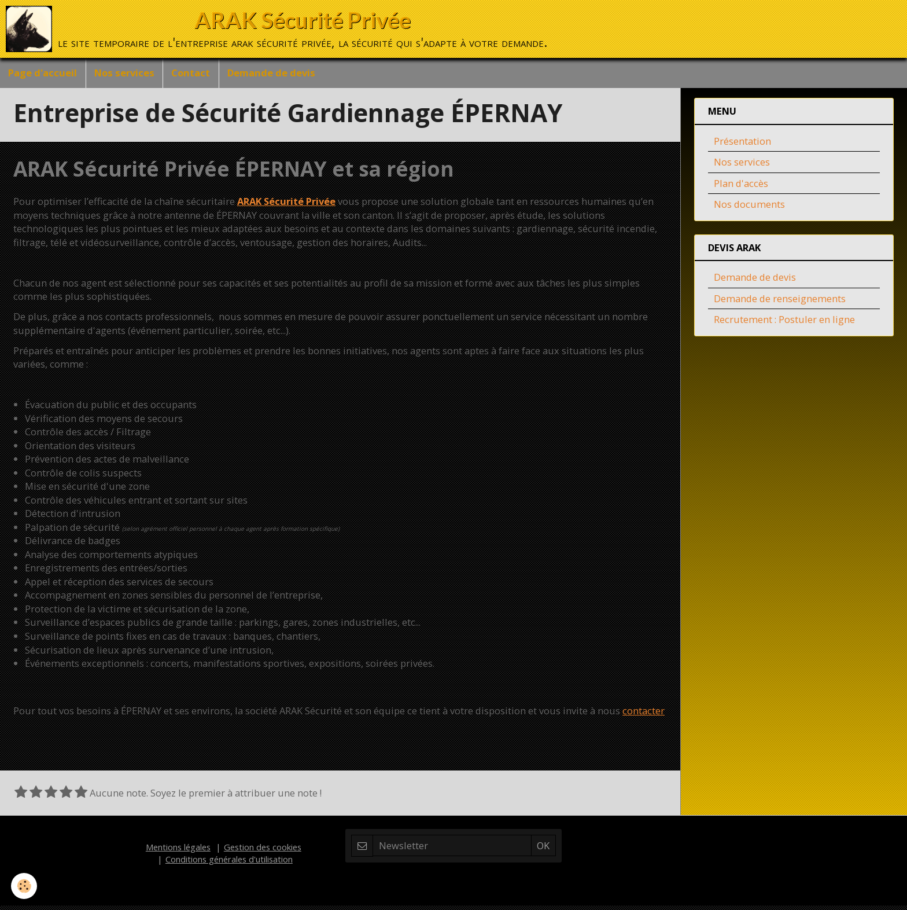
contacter (643, 715)
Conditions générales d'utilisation (229, 863)
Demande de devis (274, 73)
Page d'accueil (43, 73)
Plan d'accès (741, 188)
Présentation (742, 145)
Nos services (125, 73)
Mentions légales (178, 851)
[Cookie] (25, 886)
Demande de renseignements (780, 303)
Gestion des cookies (262, 851)
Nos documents (749, 208)
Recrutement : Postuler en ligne (784, 324)
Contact (193, 73)
